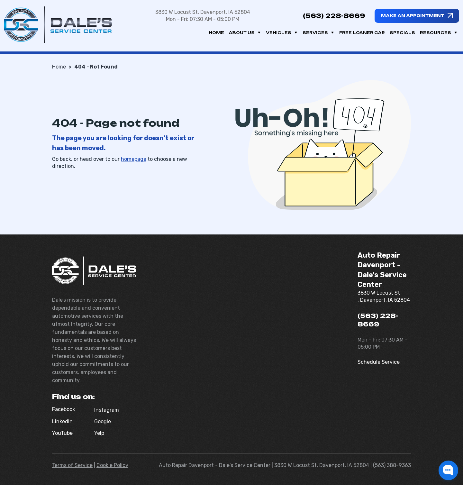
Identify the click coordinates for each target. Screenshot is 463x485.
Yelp (99, 433)
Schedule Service (379, 362)
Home (216, 32)
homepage (133, 159)
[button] (448, 470)
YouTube (62, 433)
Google (102, 421)
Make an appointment (412, 15)
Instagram (106, 410)
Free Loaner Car (362, 32)
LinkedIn (62, 421)
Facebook (63, 409)
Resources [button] (439, 32)
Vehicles (282, 32)
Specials (402, 32)
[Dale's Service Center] (58, 24)
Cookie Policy (112, 465)
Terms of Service (72, 465)
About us (245, 32)
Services (318, 32)
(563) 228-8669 (334, 16)
